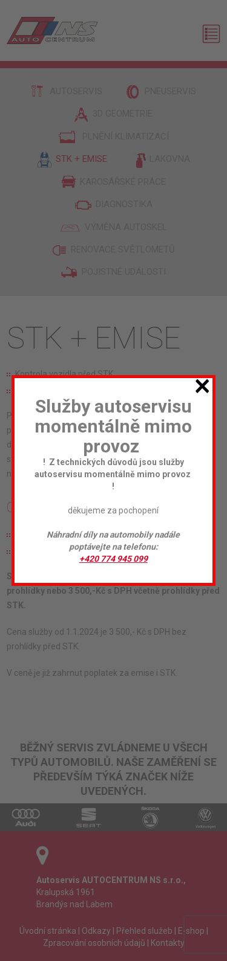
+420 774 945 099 (113, 559)
